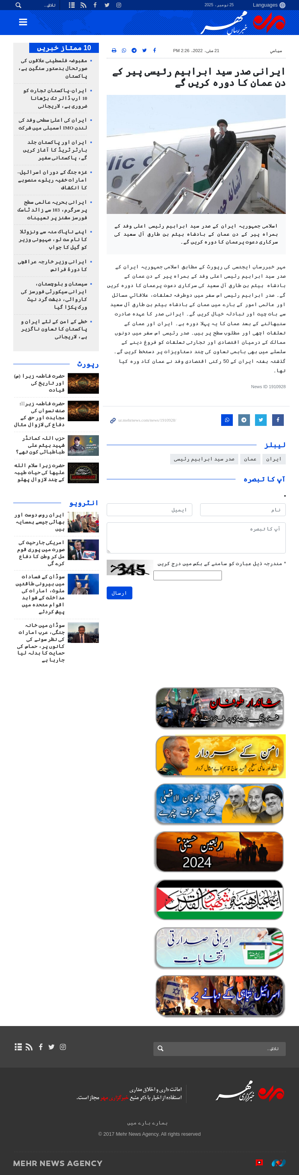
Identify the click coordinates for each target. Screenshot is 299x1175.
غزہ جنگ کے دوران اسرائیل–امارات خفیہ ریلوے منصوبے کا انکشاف (52, 180)
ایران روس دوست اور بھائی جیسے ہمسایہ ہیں (39, 522)
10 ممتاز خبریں (64, 48)
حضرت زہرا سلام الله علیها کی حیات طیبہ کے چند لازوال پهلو (39, 472)
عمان (250, 459)
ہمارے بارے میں (147, 1123)
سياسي (276, 50)
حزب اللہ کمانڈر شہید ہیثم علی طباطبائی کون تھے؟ (40, 445)
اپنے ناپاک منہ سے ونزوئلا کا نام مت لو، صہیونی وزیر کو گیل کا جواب (53, 239)
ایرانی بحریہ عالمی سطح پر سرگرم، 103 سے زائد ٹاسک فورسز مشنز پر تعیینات (52, 210)
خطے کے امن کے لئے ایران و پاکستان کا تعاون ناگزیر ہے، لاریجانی (54, 329)
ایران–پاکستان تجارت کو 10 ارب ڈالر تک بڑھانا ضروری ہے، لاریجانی (55, 98)
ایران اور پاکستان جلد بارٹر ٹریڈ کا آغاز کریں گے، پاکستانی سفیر (55, 150)
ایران (274, 459)
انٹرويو (84, 503)
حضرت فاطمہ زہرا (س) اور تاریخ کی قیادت (39, 383)
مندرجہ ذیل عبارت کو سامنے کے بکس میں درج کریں (222, 563)
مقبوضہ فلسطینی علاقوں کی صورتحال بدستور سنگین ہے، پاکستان (52, 68)
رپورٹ (88, 364)
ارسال (119, 593)
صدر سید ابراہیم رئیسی (204, 459)
